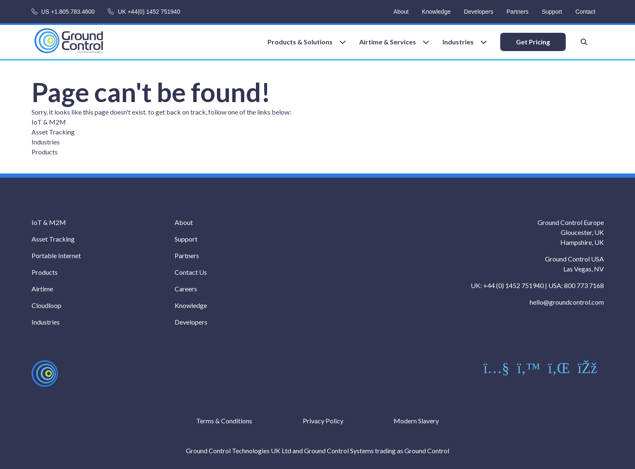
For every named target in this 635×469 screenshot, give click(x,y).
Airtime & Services (387, 42)
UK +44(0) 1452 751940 (149, 11)
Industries (458, 42)
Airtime (42, 289)
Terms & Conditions (224, 421)
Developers (478, 11)
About (401, 11)
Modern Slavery (416, 421)
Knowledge (436, 11)
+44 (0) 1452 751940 (513, 285)
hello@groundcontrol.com (567, 302)
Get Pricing (533, 42)
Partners (517, 11)
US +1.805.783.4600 (68, 11)
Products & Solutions (300, 42)
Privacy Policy (323, 421)
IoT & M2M (49, 122)
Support (552, 11)
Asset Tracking (53, 132)
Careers (186, 289)
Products (45, 152)
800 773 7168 (584, 285)
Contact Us (191, 272)
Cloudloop (46, 305)
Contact (585, 11)
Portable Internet (56, 255)
